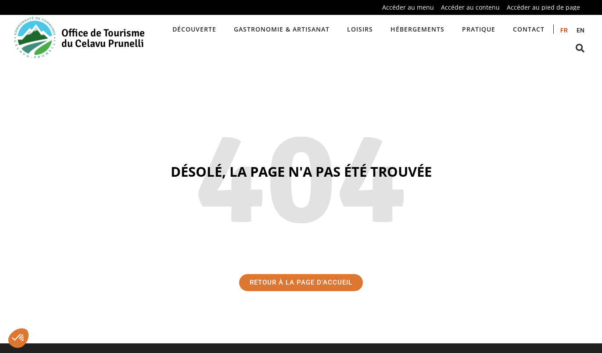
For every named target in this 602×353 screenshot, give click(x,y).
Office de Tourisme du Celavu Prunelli (103, 38)
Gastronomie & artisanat (282, 29)
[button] (18, 338)
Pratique (478, 29)
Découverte (194, 29)
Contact (529, 29)
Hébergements (417, 29)
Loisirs (360, 29)
